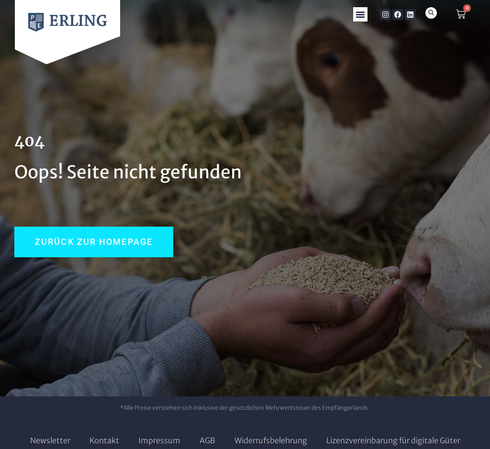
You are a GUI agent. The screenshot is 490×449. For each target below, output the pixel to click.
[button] (360, 14)
